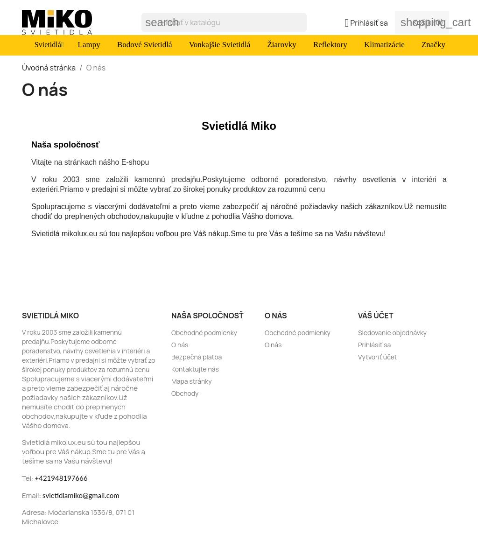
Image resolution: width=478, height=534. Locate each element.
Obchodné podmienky (204, 332)
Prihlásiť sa (374, 344)
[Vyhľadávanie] (224, 22)
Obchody (184, 393)
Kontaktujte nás (195, 369)
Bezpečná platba (196, 356)
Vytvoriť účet (377, 356)
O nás (179, 344)
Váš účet (376, 315)
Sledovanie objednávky (392, 332)
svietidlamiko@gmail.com (81, 495)
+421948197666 (61, 478)
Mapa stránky (191, 381)
